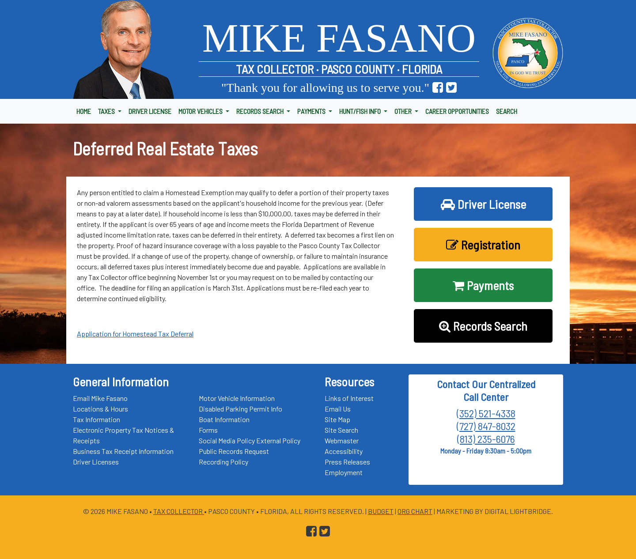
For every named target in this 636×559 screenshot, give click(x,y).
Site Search (341, 430)
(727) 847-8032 (486, 425)
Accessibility (344, 451)
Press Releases (347, 461)
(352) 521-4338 (486, 413)
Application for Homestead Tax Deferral (135, 333)
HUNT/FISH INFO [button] (360, 111)
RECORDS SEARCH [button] (260, 111)
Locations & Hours (100, 408)
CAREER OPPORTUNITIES (457, 111)
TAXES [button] (107, 111)
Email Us (338, 408)
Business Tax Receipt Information (123, 451)
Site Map (337, 419)
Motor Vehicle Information (237, 398)
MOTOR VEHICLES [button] (201, 111)
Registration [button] (483, 244)
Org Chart (415, 511)
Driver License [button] (483, 204)
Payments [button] (483, 285)
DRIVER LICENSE (150, 111)
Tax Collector (178, 511)
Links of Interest (349, 398)
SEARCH (506, 111)
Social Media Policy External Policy (249, 440)
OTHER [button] (403, 111)
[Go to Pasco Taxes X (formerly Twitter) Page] (451, 87)
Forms (208, 430)
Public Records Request (234, 451)
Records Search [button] (483, 325)
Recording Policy (223, 461)
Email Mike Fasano (100, 398)
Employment (344, 472)
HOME (83, 111)
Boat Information (224, 419)
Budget (381, 511)
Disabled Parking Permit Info (240, 408)
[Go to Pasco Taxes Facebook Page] (437, 87)
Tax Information (96, 419)
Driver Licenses (96, 461)
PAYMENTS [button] (312, 111)
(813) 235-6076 (486, 438)
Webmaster (342, 440)
